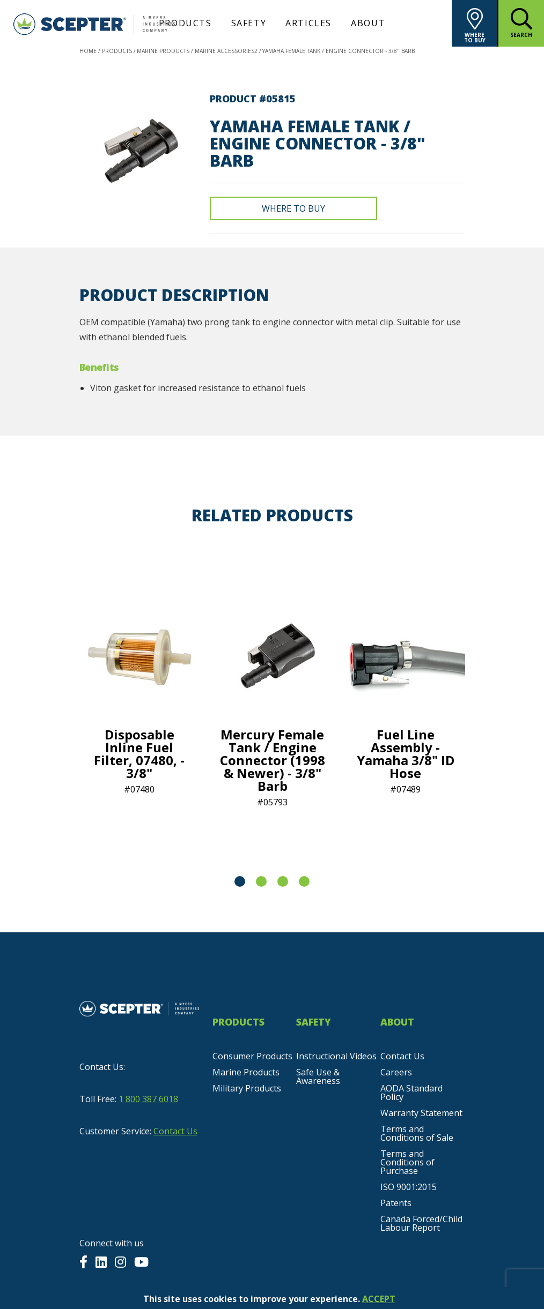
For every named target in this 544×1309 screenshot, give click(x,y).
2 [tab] (261, 881)
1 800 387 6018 (148, 1099)
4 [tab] (304, 881)
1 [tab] (239, 881)
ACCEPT (378, 1299)
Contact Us (175, 1131)
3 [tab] (282, 881)
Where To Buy (293, 208)
